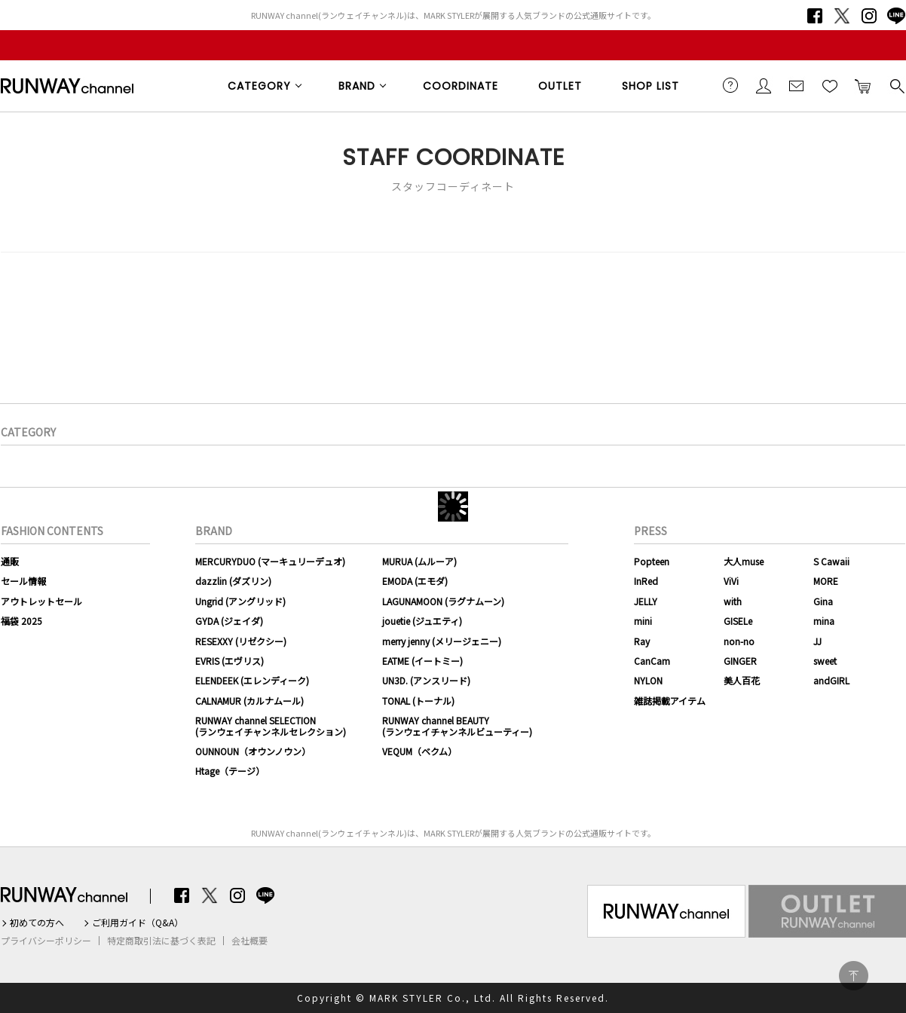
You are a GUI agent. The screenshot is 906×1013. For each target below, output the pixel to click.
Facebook (815, 16)
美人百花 (742, 680)
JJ (817, 641)
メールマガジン (797, 85)
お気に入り (830, 85)
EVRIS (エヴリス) (229, 660)
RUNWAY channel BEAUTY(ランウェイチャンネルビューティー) (457, 725)
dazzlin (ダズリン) (233, 580)
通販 (10, 561)
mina (823, 620)
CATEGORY (259, 85)
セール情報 (23, 580)
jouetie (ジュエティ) (422, 620)
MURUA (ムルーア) (419, 561)
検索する (896, 85)
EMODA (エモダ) (415, 580)
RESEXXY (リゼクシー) (240, 641)
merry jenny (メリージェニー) (441, 641)
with (733, 601)
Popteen (651, 561)
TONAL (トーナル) (418, 700)
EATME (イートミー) (422, 660)
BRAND (356, 85)
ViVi (731, 580)
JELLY (645, 601)
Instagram (869, 16)
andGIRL (831, 680)
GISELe (738, 620)
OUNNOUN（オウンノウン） (253, 751)
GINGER (740, 660)
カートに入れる (863, 85)
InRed (646, 580)
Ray (642, 641)
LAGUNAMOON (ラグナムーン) (443, 601)
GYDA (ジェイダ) (229, 620)
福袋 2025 (21, 620)
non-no (739, 641)
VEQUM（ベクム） (419, 751)
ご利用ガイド (730, 85)
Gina (823, 601)
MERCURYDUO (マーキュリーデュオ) (270, 561)
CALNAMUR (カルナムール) (249, 700)
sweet (825, 660)
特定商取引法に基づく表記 (161, 940)
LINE (896, 16)
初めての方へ (37, 922)
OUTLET (560, 85)
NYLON (648, 680)
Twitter (842, 16)
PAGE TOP (853, 975)
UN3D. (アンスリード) (426, 680)
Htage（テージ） (230, 770)
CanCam (652, 660)
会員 (763, 85)
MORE (825, 580)
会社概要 (249, 940)
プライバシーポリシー (46, 940)
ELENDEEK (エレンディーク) (252, 680)
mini (643, 620)
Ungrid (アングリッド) (240, 601)
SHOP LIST (650, 85)
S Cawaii (831, 561)
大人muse (744, 561)
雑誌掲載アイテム (670, 700)
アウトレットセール (41, 601)
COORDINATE (460, 85)
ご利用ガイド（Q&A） (137, 922)
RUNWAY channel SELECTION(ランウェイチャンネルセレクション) (270, 725)
